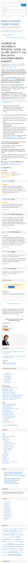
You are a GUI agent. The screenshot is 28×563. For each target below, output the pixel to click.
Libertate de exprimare (9, 446)
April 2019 (6, 508)
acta (7, 528)
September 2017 (8, 515)
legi (3, 546)
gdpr (22, 541)
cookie (8, 533)
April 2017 (6, 518)
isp (14, 544)
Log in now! (11, 287)
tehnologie (4, 555)
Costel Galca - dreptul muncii (9, 392)
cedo (23, 528)
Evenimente (5, 454)
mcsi (3, 548)
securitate (19, 552)
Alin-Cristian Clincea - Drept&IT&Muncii (11, 398)
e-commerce (9, 541)
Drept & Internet (13, 31)
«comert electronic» (10, 531)
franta (20, 541)
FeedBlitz (10, 328)
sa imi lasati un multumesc (16, 493)
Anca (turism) (5, 420)
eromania (13, 541)
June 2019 (6, 505)
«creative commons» (19, 533)
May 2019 (6, 506)
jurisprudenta (18, 544)
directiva (13, 539)
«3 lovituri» (4, 528)
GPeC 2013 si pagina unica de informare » (16, 37)
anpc (12, 528)
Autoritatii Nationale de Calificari (13, 64)
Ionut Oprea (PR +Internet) (8, 405)
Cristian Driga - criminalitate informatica (11, 396)
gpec (6, 544)
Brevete (5, 440)
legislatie (6, 546)
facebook (17, 541)
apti (17, 528)
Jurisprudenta (5, 455)
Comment (4, 181)
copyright (12, 533)
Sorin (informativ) (6, 410)
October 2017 (7, 514)
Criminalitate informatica (9, 443)
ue (6, 555)
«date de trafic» (12, 537)
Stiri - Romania (19, 30)
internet (10, 544)
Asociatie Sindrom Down (8, 422)
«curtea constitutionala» (19, 534)
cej (24, 528)
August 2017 (7, 517)
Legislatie (7, 31)
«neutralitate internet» (13, 548)
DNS (18, 217)
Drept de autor (7, 445)
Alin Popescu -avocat (7, 389)
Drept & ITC (5, 437)
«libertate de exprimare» (15, 546)
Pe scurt (4, 460)
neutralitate (7, 548)
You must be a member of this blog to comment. (14, 297)
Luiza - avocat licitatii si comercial (10, 387)
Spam (5, 451)
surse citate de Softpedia (13, 69)
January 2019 (7, 511)
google (3, 544)
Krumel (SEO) (5, 419)
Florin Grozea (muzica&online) (9, 416)
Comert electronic (8, 442)
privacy (8, 552)
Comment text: (6, 291)
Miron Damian (7, 379)
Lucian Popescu (8, 377)
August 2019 (7, 502)
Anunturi (4, 434)
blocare (20, 528)
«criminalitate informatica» (8, 534)
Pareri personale (18, 163)
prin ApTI (22, 98)
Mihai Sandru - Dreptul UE (8, 399)
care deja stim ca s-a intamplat (15, 136)
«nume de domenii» (10, 549)
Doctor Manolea (6, 425)
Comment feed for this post (14, 303)
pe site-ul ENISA (14, 157)
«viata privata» (14, 555)
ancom (9, 528)
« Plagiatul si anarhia (7, 35)
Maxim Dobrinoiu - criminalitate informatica (12, 395)
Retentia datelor (7, 449)
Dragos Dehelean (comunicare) (9, 404)
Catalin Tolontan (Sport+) (8, 411)
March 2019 (7, 509)
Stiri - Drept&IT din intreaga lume (10, 461)
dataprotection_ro (5, 537)
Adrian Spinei (7, 376)
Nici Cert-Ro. (12, 79)
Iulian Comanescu (8, 373)
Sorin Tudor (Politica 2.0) (8, 417)
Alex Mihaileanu (8, 382)
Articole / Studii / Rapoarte (8, 436)
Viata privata (19, 31)
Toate (3, 433)
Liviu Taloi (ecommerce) (7, 413)
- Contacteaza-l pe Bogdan (8, 363)
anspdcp (15, 528)
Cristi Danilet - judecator (7, 390)
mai (22, 546)
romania (13, 552)
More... (5, 520)
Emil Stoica (6, 380)
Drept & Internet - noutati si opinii (11, 23)
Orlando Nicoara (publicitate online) (10, 408)
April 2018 (6, 512)
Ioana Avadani (7, 374)
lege (23, 544)
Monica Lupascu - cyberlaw (8, 393)
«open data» (16, 549)
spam (22, 552)
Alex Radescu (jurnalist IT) (8, 414)
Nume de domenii (8, 448)
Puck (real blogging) (7, 407)
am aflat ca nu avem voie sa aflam (10, 100)
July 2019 (6, 503)
